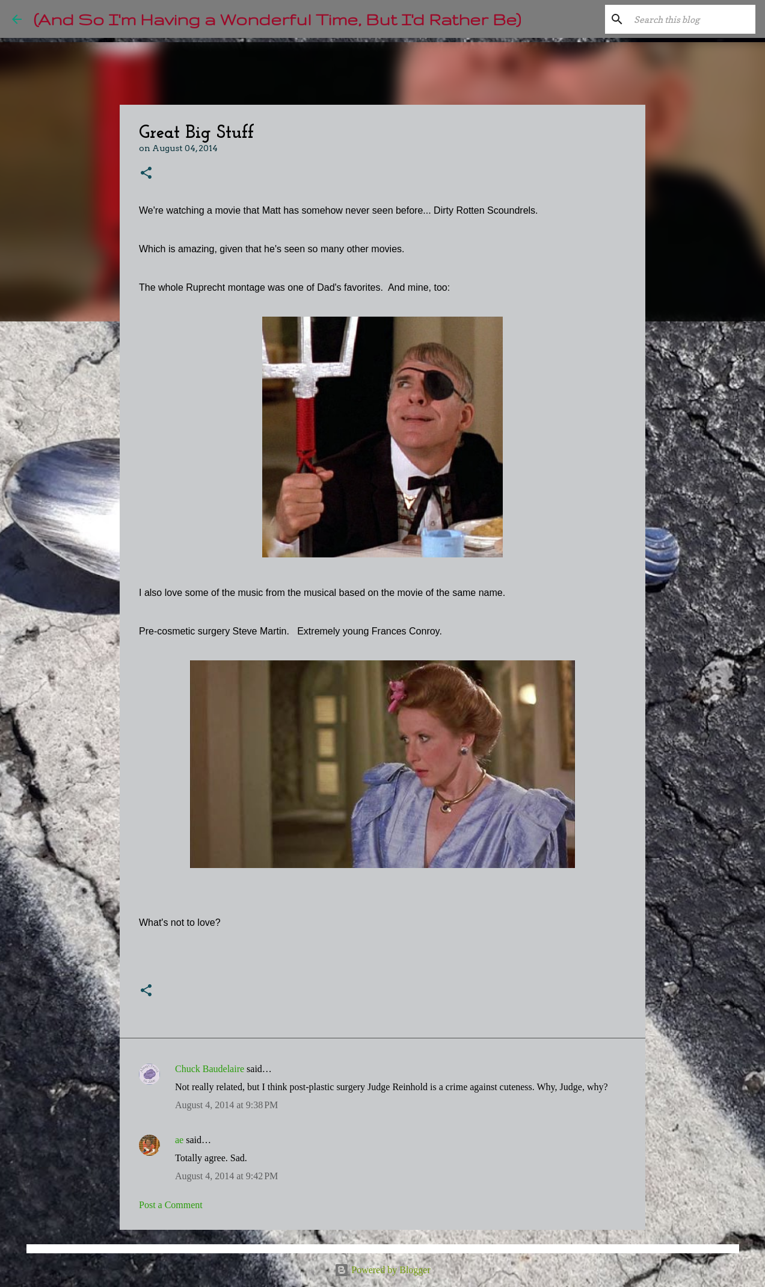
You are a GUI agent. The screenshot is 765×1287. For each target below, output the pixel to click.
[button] (146, 174)
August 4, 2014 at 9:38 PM (226, 1105)
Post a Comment (171, 1205)
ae (179, 1140)
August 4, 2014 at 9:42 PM (226, 1176)
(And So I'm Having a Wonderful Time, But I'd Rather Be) (277, 19)
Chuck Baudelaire (209, 1069)
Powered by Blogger (382, 1270)
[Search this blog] (692, 19)
